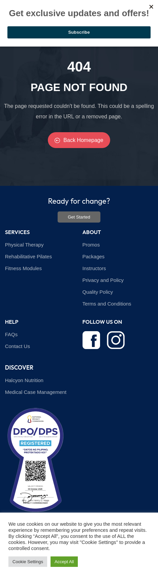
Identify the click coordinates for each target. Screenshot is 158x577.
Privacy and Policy (103, 280)
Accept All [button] (64, 561)
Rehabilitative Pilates (28, 256)
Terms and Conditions (107, 304)
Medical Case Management (36, 392)
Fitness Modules (23, 268)
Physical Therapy (24, 245)
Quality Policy (98, 292)
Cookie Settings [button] (27, 561)
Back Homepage (79, 140)
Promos (91, 245)
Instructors (94, 268)
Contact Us (17, 346)
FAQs (11, 334)
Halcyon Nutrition (24, 380)
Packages (94, 256)
